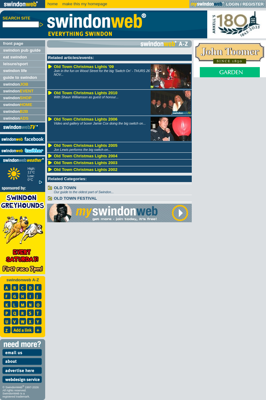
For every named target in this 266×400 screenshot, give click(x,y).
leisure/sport (15, 64)
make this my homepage (84, 4)
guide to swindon (20, 77)
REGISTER (253, 4)
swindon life (15, 70)
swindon (15, 84)
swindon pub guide (22, 50)
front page (13, 43)
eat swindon (15, 57)
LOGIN (232, 4)
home (52, 4)
